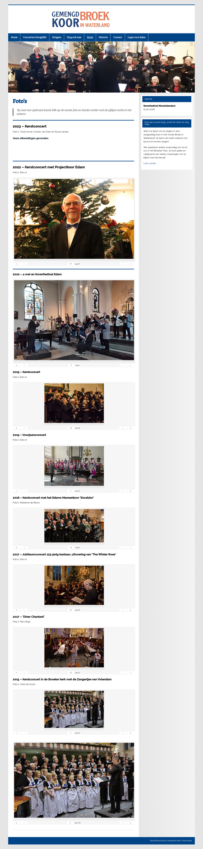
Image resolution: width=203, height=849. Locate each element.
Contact (117, 37)
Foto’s (90, 37)
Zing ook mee (74, 37)
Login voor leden (137, 37)
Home (14, 37)
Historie (103, 37)
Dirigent (56, 37)
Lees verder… (150, 163)
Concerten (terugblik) (34, 37)
